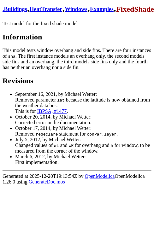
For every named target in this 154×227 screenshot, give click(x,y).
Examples (102, 9)
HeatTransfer (46, 9)
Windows (76, 9)
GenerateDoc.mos (47, 181)
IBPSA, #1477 (52, 111)
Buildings (15, 9)
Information (22, 37)
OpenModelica (100, 176)
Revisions (18, 81)
